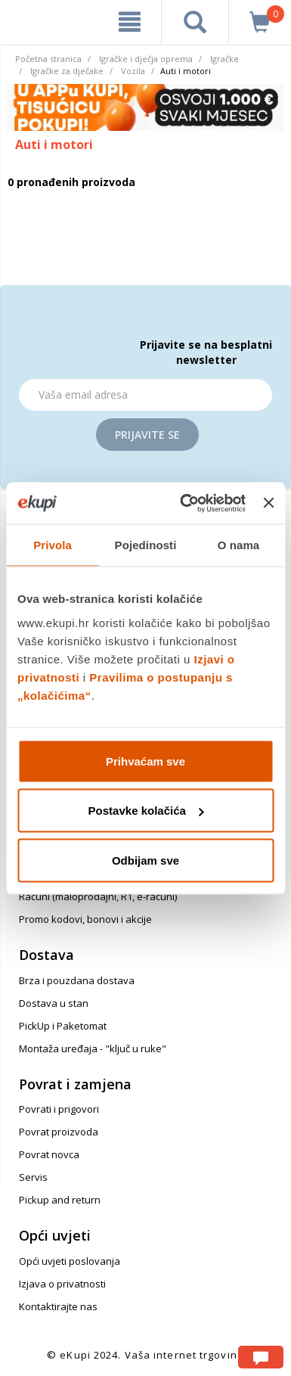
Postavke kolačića (146, 810)
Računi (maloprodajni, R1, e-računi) (98, 896)
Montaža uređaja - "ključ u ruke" (92, 1048)
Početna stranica (48, 58)
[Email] (145, 395)
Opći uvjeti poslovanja (69, 1261)
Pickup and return (60, 1200)
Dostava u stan (53, 1003)
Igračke (224, 58)
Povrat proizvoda (58, 1131)
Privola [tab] (52, 545)
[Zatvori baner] (268, 503)
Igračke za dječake (67, 70)
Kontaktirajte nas (58, 1306)
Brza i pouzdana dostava (77, 980)
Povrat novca (49, 1154)
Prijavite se (147, 434)
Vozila (133, 70)
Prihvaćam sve (145, 760)
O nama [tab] (239, 545)
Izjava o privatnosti (62, 1284)
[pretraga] (195, 22)
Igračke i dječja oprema (146, 58)
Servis (33, 1177)
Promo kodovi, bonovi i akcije (85, 919)
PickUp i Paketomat (63, 1026)
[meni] (129, 22)
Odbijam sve (145, 859)
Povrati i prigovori (59, 1109)
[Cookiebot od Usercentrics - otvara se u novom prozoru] (184, 503)
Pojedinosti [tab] (146, 545)
